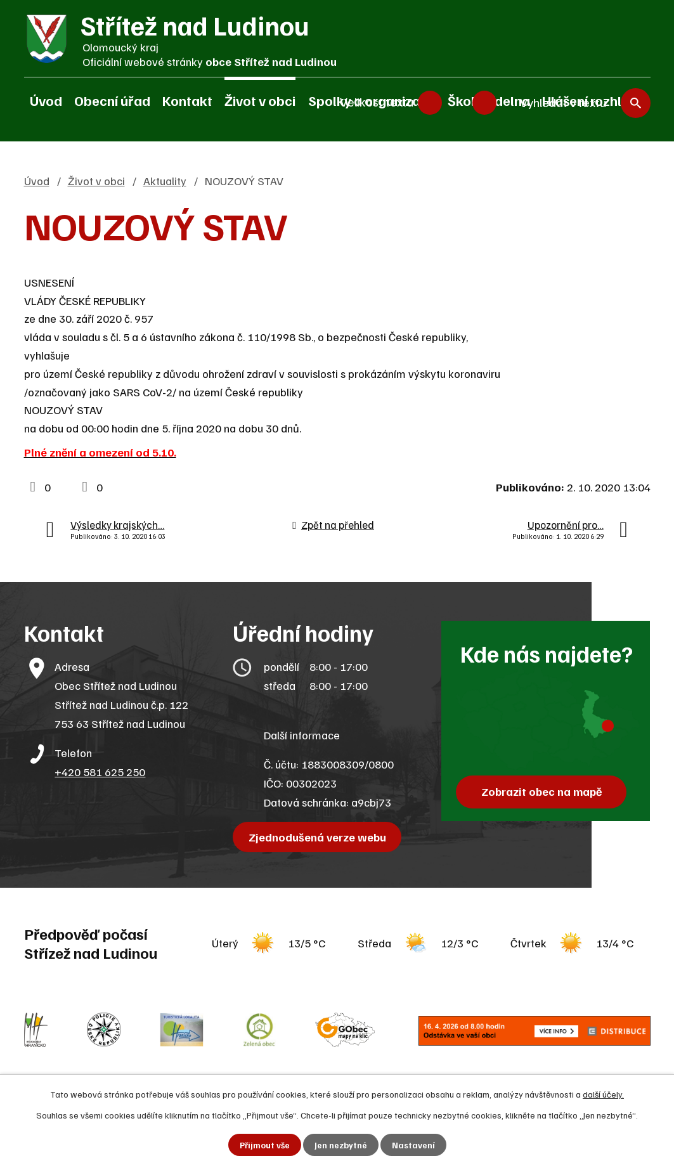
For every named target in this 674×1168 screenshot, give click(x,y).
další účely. (603, 1093)
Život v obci (259, 100)
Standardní (457, 101)
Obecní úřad (112, 100)
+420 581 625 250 (100, 772)
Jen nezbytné (340, 1144)
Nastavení (414, 1144)
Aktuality (164, 181)
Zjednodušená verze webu (318, 837)
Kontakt (187, 100)
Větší (484, 101)
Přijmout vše (264, 1144)
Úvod (46, 100)
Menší (430, 101)
